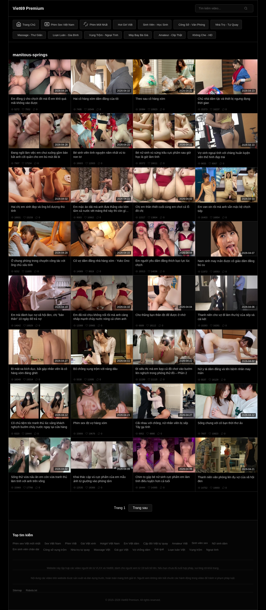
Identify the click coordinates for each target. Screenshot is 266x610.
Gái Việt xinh (88, 543)
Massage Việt (102, 549)
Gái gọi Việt (121, 549)
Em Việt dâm (131, 543)
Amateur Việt (180, 543)
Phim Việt (70, 543)
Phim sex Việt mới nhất (26, 543)
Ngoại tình (212, 549)
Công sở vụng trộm (54, 549)
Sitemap (17, 590)
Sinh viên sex (200, 543)
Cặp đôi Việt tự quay (155, 543)
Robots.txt (31, 590)
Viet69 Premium (28, 8)
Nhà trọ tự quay (80, 549)
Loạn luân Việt (176, 549)
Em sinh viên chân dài (26, 549)
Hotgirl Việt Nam (109, 543)
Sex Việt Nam (52, 543)
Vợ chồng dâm (141, 549)
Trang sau (140, 508)
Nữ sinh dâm (220, 543)
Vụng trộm (195, 549)
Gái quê (159, 549)
